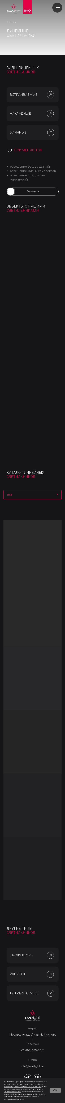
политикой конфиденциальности (19, 1094)
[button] (50, 113)
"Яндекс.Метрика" (12, 1091)
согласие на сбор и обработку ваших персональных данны (23, 1085)
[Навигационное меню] (57, 7)
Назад (12, 22)
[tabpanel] (32, 710)
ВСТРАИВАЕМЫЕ (23, 95)
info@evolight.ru (32, 1066)
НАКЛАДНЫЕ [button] (20, 113)
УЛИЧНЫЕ (18, 132)
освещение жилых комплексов (33, 171)
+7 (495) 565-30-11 (32, 1050)
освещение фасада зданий (30, 166)
